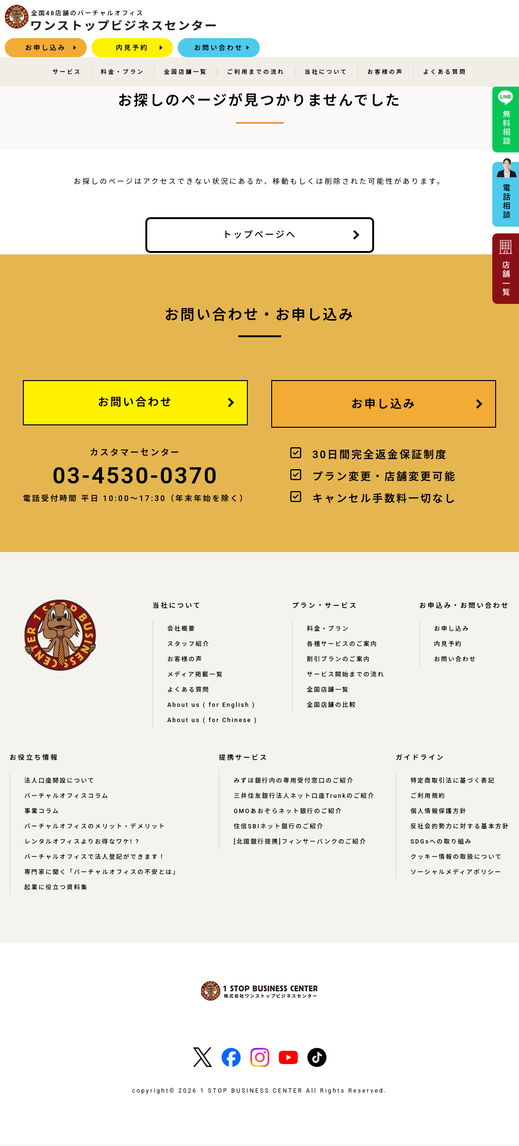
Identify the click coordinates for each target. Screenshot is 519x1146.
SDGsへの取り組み (440, 851)
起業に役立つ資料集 (57, 889)
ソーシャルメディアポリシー (456, 881)
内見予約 (382, 21)
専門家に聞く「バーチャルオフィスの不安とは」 (103, 874)
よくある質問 (445, 53)
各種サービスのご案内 (345, 646)
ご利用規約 (427, 797)
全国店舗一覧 (185, 53)
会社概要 (181, 630)
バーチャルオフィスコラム (67, 797)
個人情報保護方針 (438, 813)
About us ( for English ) (215, 707)
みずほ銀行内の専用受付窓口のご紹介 (292, 782)
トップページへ (259, 235)
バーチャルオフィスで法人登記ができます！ (96, 858)
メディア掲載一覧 (196, 676)
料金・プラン (122, 53)
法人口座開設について (60, 782)
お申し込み (295, 21)
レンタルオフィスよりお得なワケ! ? (83, 843)
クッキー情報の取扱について (456, 866)
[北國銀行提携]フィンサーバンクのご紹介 (299, 851)
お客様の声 (385, 53)
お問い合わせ (468, 21)
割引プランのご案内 (342, 661)
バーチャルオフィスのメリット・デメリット (96, 828)
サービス (66, 53)
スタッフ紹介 (189, 646)
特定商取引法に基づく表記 (452, 782)
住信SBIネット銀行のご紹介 (277, 836)
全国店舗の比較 (334, 707)
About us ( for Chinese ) (216, 722)
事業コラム (42, 813)
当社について (326, 53)
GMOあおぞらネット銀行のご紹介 (286, 820)
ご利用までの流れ (256, 53)
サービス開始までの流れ (349, 676)
